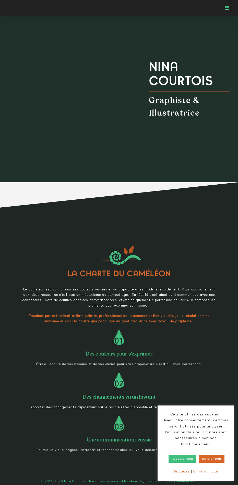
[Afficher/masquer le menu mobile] (227, 7)
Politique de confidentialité (176, 481)
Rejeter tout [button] (211, 458)
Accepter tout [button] (182, 458)
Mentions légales (137, 481)
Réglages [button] (181, 471)
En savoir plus (206, 471)
